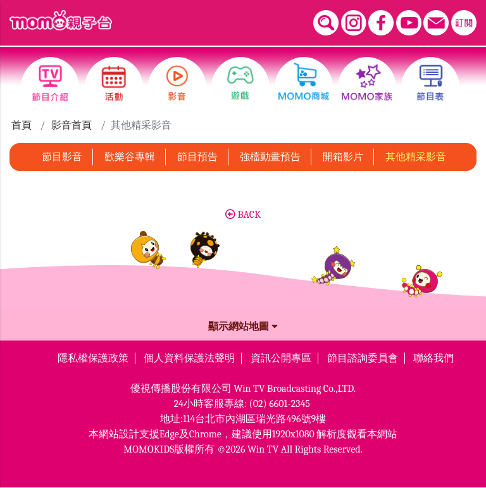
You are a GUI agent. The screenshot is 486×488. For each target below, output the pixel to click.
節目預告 (197, 157)
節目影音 (62, 157)
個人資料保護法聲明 (189, 358)
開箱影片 (343, 157)
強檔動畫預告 (270, 157)
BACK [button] (243, 214)
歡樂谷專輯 (129, 157)
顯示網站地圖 (243, 326)
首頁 (21, 125)
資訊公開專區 (281, 358)
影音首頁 (71, 125)
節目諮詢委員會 (362, 358)
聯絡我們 (433, 358)
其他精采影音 (415, 157)
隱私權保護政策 (93, 358)
